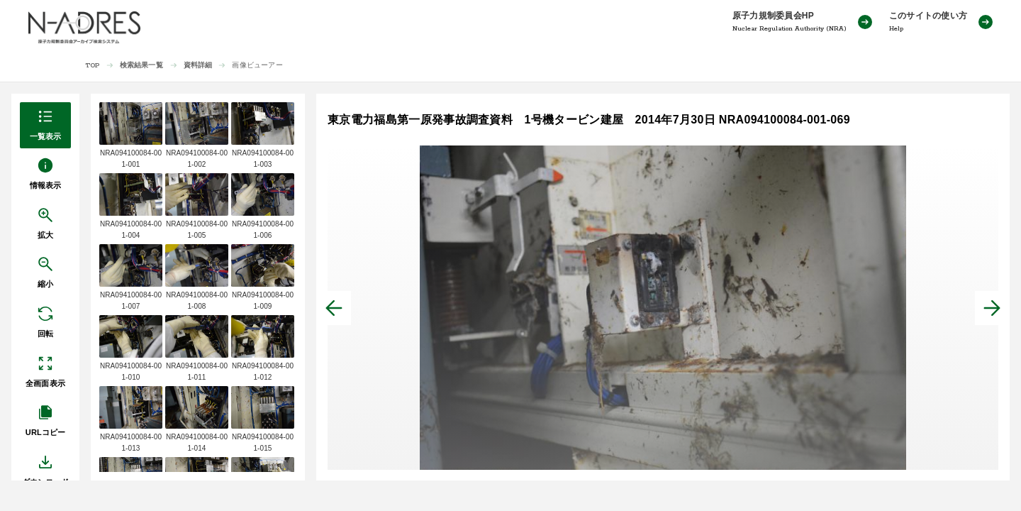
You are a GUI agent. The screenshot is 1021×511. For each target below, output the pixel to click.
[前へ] (334, 308)
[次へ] (992, 308)
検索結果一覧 (141, 65)
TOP (92, 66)
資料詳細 (198, 65)
